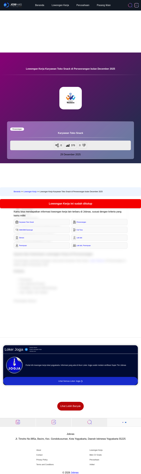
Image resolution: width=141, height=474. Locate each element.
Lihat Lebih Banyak (70, 406)
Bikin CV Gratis (96, 455)
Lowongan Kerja (60, 5)
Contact (39, 455)
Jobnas (75, 472)
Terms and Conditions (45, 464)
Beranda (39, 5)
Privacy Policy (42, 460)
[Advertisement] (70, 32)
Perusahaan (82, 5)
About (38, 450)
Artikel (92, 464)
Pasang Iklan (104, 5)
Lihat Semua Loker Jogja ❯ (70, 381)
